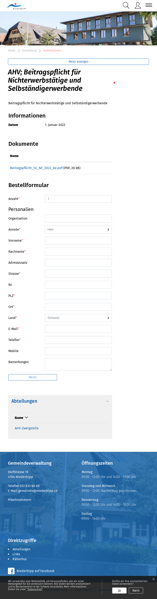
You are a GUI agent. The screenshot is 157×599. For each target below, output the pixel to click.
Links (16, 555)
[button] (127, 5)
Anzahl (14, 200)
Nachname (17, 253)
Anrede (14, 231)
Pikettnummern (19, 501)
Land (12, 319)
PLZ (11, 297)
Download (100, 169)
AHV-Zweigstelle (27, 430)
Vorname (15, 242)
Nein (135, 590)
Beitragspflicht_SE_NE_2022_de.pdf (36, 168)
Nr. (10, 286)
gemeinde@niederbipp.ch (38, 492)
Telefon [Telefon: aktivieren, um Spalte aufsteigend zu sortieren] (51, 419)
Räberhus (19, 560)
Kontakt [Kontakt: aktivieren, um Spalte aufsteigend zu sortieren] (78, 419)
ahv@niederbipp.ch (87, 430)
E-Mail (13, 330)
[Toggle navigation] (147, 5)
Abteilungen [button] (24, 402)
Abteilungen (21, 551)
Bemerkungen (18, 363)
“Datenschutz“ (35, 589)
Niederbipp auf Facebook (35, 572)
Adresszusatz (17, 264)
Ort (11, 308)
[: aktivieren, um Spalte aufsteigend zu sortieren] (101, 156)
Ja (119, 590)
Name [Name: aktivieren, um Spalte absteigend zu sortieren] (19, 419)
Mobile (13, 352)
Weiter (33, 378)
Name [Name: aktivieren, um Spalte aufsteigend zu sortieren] (14, 156)
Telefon (14, 341)
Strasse (14, 275)
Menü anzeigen (78, 61)
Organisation (17, 220)
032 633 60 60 (30, 487)
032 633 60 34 (56, 430)
